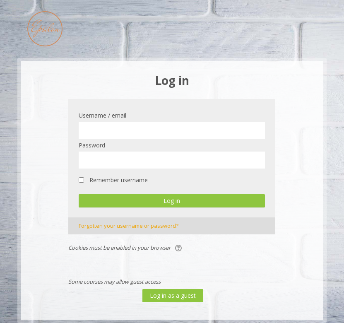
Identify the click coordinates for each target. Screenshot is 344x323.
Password (92, 145)
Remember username (118, 180)
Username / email (102, 115)
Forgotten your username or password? (128, 225)
